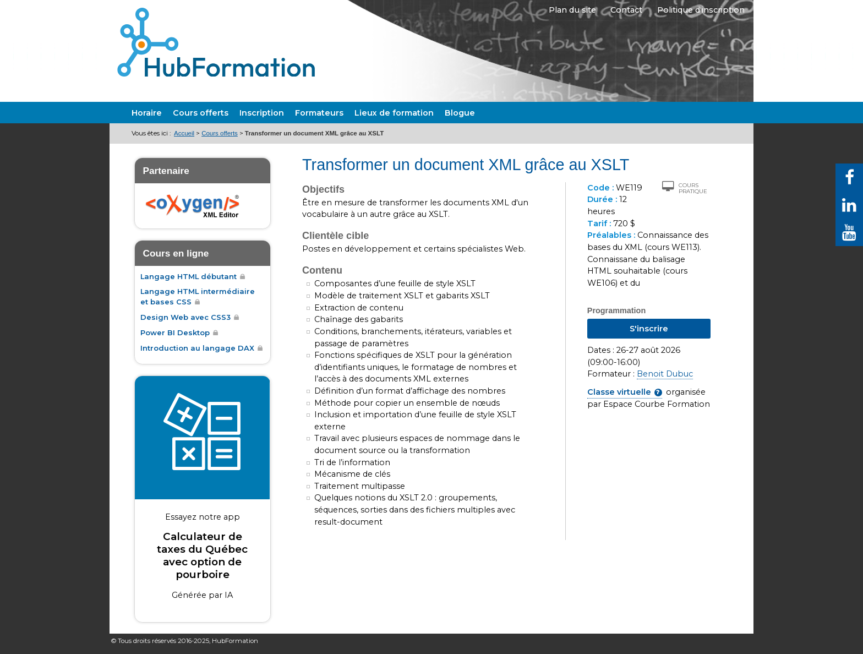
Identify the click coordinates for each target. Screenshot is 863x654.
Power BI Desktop (175, 332)
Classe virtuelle (619, 392)
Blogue (460, 113)
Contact (622, 12)
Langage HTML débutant (188, 276)
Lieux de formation (394, 113)
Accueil (184, 133)
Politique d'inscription (700, 12)
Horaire (147, 113)
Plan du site (564, 12)
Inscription (261, 113)
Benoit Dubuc (665, 374)
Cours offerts (200, 113)
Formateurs (319, 113)
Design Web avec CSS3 (185, 317)
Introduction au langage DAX (197, 348)
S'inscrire (649, 329)
